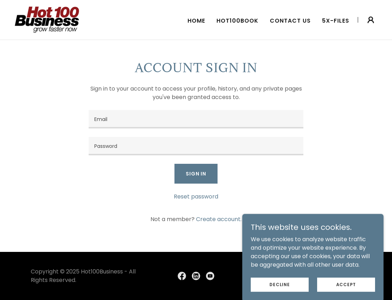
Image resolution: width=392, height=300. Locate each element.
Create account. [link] (219, 219)
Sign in (196, 173)
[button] (371, 20)
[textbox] (196, 119)
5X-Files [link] (335, 21)
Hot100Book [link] (237, 21)
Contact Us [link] (290, 21)
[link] (47, 19)
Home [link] (196, 21)
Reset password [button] (196, 196)
